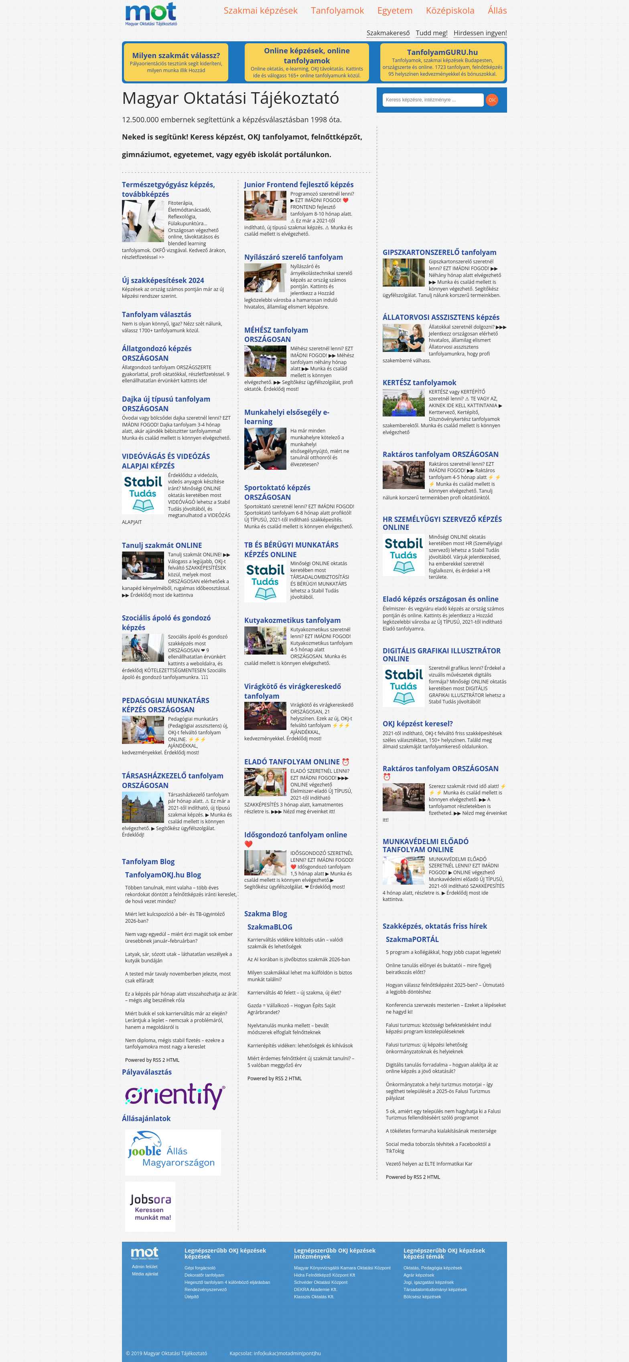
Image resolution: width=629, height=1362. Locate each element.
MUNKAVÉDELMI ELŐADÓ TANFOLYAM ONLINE (426, 845)
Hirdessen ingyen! (480, 32)
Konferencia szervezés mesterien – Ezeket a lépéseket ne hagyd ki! (446, 1008)
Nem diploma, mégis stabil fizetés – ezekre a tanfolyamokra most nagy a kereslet (174, 1044)
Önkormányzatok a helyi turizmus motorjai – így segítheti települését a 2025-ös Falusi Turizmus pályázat (439, 1091)
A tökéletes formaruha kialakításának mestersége (441, 1131)
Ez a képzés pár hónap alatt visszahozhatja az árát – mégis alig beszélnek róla (181, 997)
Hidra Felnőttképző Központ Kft (324, 1275)
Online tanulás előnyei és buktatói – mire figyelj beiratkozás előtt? (438, 969)
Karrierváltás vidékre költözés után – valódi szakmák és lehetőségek (295, 943)
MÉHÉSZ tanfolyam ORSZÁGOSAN (276, 334)
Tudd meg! (432, 32)
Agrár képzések (419, 1275)
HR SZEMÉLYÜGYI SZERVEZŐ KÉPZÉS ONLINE (442, 523)
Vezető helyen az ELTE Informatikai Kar (429, 1163)
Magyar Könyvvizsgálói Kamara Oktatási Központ (342, 1267)
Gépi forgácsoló (200, 1267)
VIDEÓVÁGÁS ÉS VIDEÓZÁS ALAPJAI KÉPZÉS (166, 461)
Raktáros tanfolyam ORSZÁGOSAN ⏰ (441, 772)
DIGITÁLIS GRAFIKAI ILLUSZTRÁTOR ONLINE (442, 654)
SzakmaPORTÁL (412, 939)
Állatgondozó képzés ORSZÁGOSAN (157, 353)
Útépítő (192, 1296)
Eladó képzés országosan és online (441, 599)
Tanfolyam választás (156, 314)
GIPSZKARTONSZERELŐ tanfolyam (440, 252)
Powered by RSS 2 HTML (152, 1060)
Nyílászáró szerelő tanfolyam (293, 257)
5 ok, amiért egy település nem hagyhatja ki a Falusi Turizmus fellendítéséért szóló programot (443, 1115)
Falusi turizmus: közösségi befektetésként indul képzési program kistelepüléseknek (438, 1028)
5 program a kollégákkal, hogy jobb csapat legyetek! (443, 952)
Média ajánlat (145, 1273)
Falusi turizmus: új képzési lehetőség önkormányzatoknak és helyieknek (426, 1048)
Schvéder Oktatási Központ (320, 1282)
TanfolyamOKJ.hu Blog (163, 874)
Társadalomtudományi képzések (435, 1289)
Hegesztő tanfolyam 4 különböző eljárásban (227, 1282)
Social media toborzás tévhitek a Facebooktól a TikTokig (438, 1147)
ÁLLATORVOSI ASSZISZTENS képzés (441, 317)
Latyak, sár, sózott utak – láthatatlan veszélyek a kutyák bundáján (178, 957)
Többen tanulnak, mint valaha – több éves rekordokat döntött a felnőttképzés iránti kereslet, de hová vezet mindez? (181, 894)
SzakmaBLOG (270, 927)
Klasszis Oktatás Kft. (314, 1296)
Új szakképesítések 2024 (163, 280)
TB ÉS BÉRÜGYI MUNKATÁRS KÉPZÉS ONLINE (291, 549)
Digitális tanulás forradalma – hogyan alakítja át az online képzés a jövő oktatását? (442, 1068)
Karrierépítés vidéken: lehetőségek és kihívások (300, 1045)
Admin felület (145, 1266)
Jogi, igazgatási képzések (429, 1282)
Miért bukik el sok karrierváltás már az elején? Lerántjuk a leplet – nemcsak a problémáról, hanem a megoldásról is (176, 1020)
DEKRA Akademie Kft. (315, 1289)
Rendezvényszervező (206, 1289)
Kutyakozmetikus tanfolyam (292, 620)
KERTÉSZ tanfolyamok (420, 382)
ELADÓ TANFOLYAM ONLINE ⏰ (297, 761)
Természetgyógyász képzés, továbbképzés (168, 189)
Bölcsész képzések (422, 1296)
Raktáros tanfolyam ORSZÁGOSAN (441, 454)
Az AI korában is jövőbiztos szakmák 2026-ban (299, 959)
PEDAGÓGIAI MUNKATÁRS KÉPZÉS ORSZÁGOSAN (165, 705)
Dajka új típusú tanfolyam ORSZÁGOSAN (166, 403)
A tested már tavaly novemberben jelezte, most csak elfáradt (178, 977)
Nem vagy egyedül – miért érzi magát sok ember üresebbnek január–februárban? (179, 937)
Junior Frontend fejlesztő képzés (299, 184)
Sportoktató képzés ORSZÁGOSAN (277, 492)
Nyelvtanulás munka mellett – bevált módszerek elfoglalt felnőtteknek (288, 1029)
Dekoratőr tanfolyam (204, 1275)
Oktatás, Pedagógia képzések (433, 1267)
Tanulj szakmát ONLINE (162, 545)
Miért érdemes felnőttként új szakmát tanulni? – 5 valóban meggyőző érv (301, 1062)
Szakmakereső (388, 32)
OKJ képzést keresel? (418, 723)
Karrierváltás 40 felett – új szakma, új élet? (294, 992)
